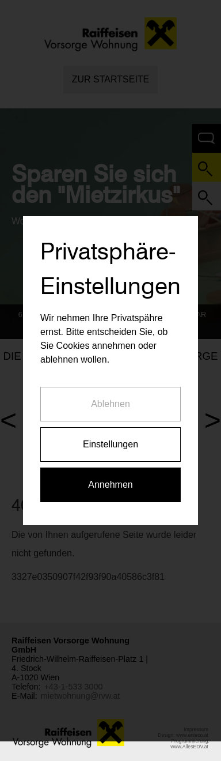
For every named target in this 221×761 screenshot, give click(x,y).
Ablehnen (110, 400)
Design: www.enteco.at (183, 735)
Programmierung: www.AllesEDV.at (189, 743)
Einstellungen (110, 441)
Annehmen (110, 481)
